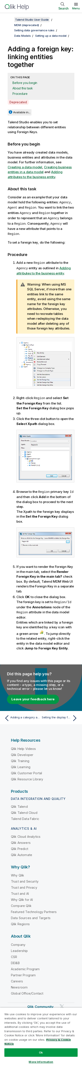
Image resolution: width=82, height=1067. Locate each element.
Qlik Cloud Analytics (25, 834)
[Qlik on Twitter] (62, 1003)
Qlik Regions (20, 921)
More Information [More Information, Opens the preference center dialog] (41, 1062)
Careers (17, 978)
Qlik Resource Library (27, 776)
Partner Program (23, 972)
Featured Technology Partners (34, 909)
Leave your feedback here (33, 696)
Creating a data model (25, 167)
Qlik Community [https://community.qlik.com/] (40, 1004)
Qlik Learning (20, 764)
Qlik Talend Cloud (24, 810)
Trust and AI (20, 891)
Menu (76, 8)
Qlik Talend (19, 804)
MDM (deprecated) (26, 25)
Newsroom (19, 985)
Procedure (20, 93)
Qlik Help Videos (23, 746)
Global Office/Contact (27, 991)
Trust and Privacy (24, 885)
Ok (41, 1052)
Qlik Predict (19, 846)
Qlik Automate (21, 852)
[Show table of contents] (8, 19)
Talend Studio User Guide (32, 19)
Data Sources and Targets (31, 915)
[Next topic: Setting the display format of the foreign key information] (60, 715)
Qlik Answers (21, 840)
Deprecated (18, 102)
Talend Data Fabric (25, 816)
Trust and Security (24, 879)
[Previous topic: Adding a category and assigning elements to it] (21, 715)
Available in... (21, 112)
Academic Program (25, 966)
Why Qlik (17, 873)
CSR (14, 954)
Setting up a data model (50, 35)
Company (18, 942)
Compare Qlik (21, 903)
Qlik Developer (22, 752)
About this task (22, 88)
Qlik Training (20, 758)
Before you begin (24, 83)
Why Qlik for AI (22, 897)
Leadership (19, 948)
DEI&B (15, 960)
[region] (41, 1037)
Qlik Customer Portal (26, 770)
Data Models (22, 35)
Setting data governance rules (34, 30)
